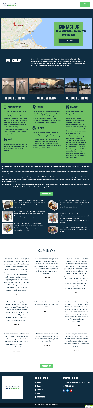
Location (40, 107)
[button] (76, 4)
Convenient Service (14, 107)
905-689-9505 (68, 35)
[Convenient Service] (5, 107)
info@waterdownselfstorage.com (71, 31)
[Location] (34, 107)
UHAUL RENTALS (46, 98)
